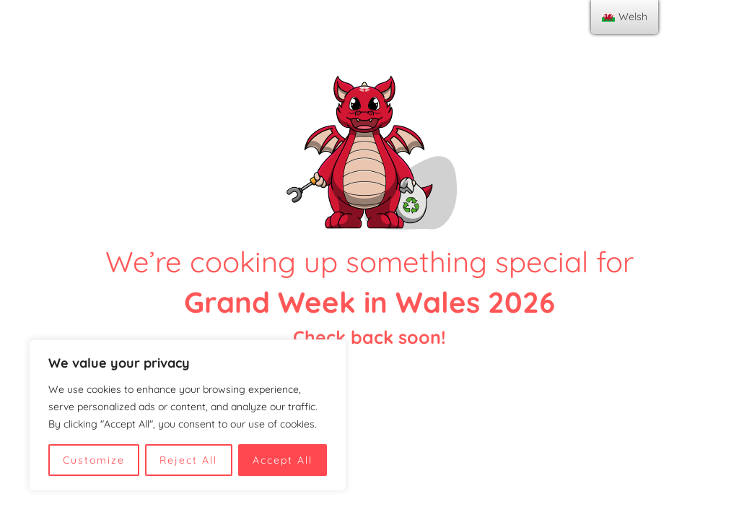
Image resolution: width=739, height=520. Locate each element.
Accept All (282, 460)
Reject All (188, 460)
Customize (94, 460)
